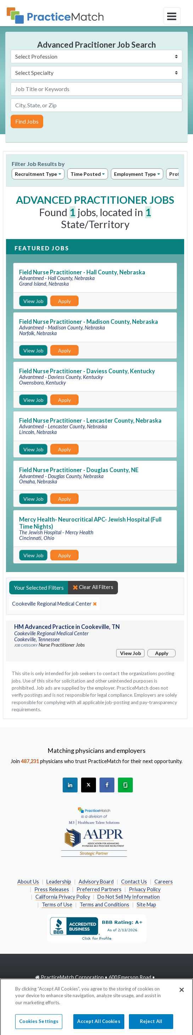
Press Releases (51, 889)
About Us (28, 882)
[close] (54, 604)
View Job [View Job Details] (33, 301)
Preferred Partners (98, 889)
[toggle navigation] (172, 15)
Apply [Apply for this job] (64, 301)
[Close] (181, 996)
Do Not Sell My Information (128, 897)
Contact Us (134, 882)
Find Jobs (27, 121)
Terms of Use (57, 905)
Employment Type (135, 174)
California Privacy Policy (62, 897)
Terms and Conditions (104, 905)
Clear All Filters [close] (93, 587)
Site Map (146, 905)
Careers (163, 882)
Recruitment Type (36, 174)
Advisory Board (96, 882)
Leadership (58, 882)
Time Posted (85, 174)
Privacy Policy (144, 889)
